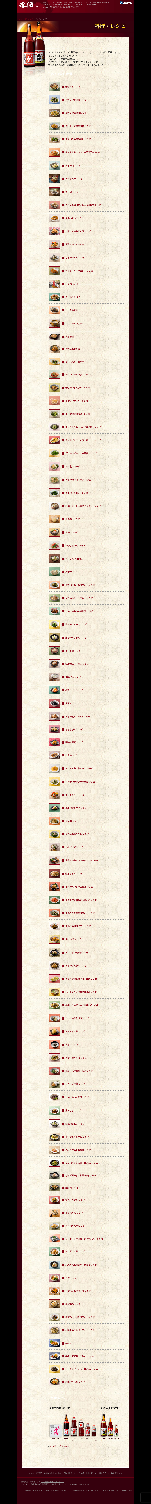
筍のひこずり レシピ (75, 1200)
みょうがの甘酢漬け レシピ (78, 1150)
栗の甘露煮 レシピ (74, 742)
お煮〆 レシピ (71, 1278)
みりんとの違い (49, 15)
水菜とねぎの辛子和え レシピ (79, 1071)
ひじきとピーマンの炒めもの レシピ (82, 1369)
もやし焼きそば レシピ (76, 1058)
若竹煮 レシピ (72, 466)
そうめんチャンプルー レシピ (79, 598)
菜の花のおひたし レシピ (77, 834)
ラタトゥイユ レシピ (75, 795)
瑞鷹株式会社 (126, 2)
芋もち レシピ (71, 1343)
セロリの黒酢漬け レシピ (77, 1018)
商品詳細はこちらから (60, 1446)
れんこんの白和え (73, 559)
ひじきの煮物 (71, 310)
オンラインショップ (115, 8)
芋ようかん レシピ (74, 729)
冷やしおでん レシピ (75, 545)
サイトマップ (120, 1501)
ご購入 (114, 15)
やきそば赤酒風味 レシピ (77, 113)
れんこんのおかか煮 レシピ (78, 231)
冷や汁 (68, 572)
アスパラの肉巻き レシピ (77, 953)
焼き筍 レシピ (71, 1188)
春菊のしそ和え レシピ (76, 493)
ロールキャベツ (72, 297)
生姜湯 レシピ (72, 519)
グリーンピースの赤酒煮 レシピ (80, 453)
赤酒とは (84, 1473)
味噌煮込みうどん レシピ (77, 664)
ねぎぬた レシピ (73, 166)
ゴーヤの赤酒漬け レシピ (77, 414)
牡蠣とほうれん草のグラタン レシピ (83, 506)
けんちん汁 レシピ (74, 179)
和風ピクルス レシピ (75, 1382)
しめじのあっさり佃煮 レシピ (79, 611)
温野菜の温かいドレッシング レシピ (82, 860)
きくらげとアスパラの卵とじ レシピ (83, 440)
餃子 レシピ (70, 755)
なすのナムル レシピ (75, 258)
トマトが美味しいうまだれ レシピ (81, 900)
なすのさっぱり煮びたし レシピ (80, 1317)
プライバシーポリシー (107, 1501)
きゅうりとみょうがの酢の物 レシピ (83, 427)
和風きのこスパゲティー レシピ (80, 1330)
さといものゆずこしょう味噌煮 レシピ (83, 205)
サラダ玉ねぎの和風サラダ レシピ (81, 1175)
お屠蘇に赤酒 (101, 15)
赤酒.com (29, 4)
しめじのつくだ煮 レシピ (77, 1097)
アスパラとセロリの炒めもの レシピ (82, 1163)
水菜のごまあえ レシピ (76, 624)
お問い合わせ (128, 1501)
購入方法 (102, 1473)
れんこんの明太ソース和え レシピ (81, 1265)
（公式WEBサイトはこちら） (52, 1482)
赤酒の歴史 (88, 15)
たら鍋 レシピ (71, 192)
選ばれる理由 (36, 15)
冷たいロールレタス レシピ (78, 374)
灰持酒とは (75, 15)
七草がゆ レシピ (73, 677)
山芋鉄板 (69, 337)
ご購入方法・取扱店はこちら (97, 1457)
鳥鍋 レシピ (71, 532)
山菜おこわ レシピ (74, 1213)
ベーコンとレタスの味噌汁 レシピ (81, 992)
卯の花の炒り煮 (72, 349)
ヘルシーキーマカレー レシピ (79, 271)
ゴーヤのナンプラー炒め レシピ (80, 782)
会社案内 (97, 1501)
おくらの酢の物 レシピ (76, 100)
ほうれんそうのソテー (75, 362)
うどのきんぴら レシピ (76, 966)
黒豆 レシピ (70, 703)
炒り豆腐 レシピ (73, 87)
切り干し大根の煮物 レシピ (78, 126)
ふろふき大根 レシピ (75, 1031)
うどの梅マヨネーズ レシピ (78, 480)
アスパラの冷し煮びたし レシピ (80, 585)
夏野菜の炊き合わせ (74, 244)
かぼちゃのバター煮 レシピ (78, 1291)
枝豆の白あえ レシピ (75, 1124)
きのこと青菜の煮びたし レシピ (80, 913)
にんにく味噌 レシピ (75, 1084)
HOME (27, 11)
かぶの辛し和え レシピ (76, 638)
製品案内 (23, 15)
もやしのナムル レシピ (76, 401)
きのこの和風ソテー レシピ (78, 926)
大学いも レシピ (73, 218)
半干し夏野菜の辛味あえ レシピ (80, 1356)
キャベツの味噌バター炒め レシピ (81, 979)
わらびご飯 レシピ (74, 847)
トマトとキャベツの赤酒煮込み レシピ (83, 152)
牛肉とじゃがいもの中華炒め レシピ (82, 1005)
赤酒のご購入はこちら (64, 1457)
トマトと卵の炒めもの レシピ (79, 768)
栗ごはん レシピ (73, 1304)
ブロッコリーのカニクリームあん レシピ (84, 1239)
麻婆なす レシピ (73, 1110)
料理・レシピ (62, 15)
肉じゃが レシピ (73, 939)
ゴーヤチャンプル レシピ (77, 1137)
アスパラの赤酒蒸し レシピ (78, 139)
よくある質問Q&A (127, 15)
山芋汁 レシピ (71, 1045)
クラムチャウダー (73, 323)
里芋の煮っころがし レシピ (78, 717)
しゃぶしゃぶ (71, 284)
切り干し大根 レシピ (75, 1251)
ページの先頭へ (128, 1495)
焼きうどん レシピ (74, 874)
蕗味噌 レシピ (71, 821)
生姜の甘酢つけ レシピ (76, 808)
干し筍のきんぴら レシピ (77, 388)
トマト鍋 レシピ (73, 651)
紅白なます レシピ (74, 690)
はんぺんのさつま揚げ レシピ (79, 887)
